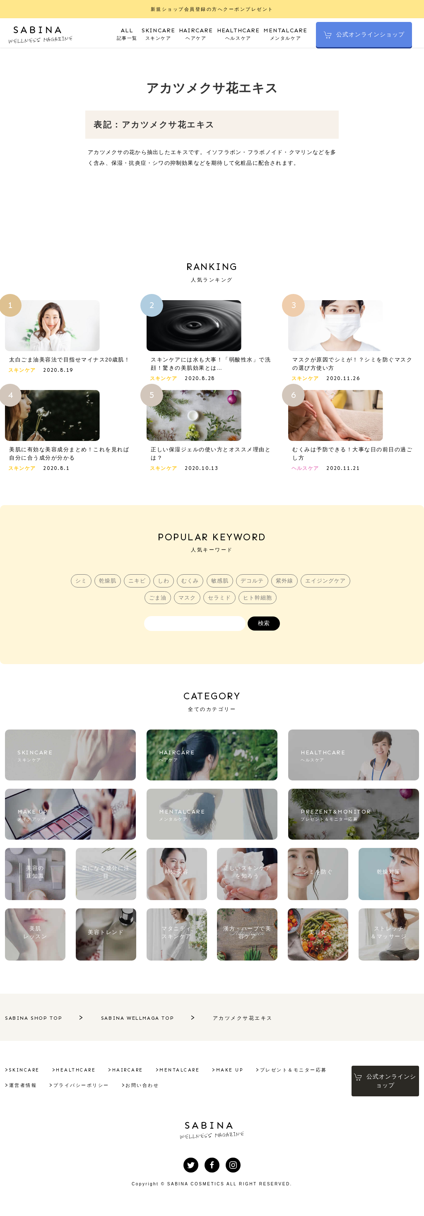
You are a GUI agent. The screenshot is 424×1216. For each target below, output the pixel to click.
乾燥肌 (105, 582)
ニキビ (135, 582)
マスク (186, 599)
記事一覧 (128, 33)
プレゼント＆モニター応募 (42, 1089)
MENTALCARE (179, 1074)
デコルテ (253, 582)
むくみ (190, 582)
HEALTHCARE (76, 1074)
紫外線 (286, 582)
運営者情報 (106, 1089)
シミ (78, 582)
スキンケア (159, 33)
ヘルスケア (238, 33)
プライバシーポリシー (165, 1089)
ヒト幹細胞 (258, 599)
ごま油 (156, 599)
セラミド (219, 599)
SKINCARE (24, 1074)
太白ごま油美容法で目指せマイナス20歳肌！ (69, 361)
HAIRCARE (127, 1074)
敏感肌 (220, 582)
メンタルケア (285, 33)
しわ (163, 582)
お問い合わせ (226, 1089)
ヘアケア (197, 33)
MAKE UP (230, 1074)
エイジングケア (328, 582)
